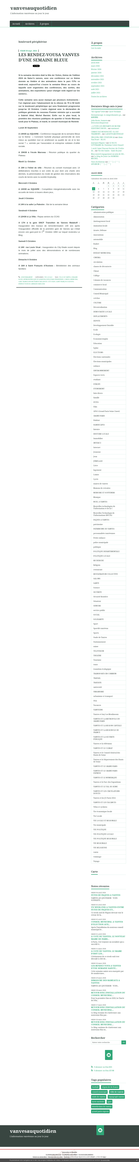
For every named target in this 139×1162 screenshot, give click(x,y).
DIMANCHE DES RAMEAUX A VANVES (105, 981)
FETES (96, 402)
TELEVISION (98, 651)
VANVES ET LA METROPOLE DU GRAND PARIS (106, 720)
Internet (96, 447)
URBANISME (98, 691)
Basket (96, 244)
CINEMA (96, 257)
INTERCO (97, 443)
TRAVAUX (97, 682)
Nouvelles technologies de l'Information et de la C (104, 507)
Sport (95, 624)
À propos (44, 23)
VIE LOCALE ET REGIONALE (105, 820)
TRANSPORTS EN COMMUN (104, 673)
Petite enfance (99, 538)
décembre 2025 (97, 76)
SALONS (96, 578)
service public (99, 610)
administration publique (103, 212)
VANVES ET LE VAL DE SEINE (105, 786)
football (95, 1087)
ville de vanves (65, 277)
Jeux (95, 456)
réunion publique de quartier (34, 279)
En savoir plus (105, 1160)
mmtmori (115, 128)
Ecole (95, 330)
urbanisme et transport (103, 696)
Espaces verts (99, 375)
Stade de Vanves (100, 637)
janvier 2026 (96, 73)
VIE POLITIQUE (99, 829)
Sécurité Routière (100, 596)
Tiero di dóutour (98, 162)
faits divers (98, 393)
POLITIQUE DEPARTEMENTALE (106, 551)
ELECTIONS (98, 352)
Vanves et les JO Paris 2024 (104, 798)
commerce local (100, 284)
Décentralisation (100, 307)
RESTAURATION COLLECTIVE (105, 574)
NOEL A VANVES (100, 502)
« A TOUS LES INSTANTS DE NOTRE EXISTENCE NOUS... (106, 127)
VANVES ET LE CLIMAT (103, 748)
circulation (97, 262)
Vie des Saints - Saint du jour (110, 150)
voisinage (97, 857)
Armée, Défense (100, 230)
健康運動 (94, 117)
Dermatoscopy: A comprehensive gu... (106, 115)
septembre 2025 (97, 86)
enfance (96, 366)
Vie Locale (48, 277)
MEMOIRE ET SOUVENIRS (104, 492)
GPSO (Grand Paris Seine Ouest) (106, 411)
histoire (96, 429)
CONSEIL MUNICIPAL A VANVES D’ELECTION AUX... (107, 923)
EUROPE (96, 384)
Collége (96, 275)
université (97, 687)
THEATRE (97, 655)
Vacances (97, 705)
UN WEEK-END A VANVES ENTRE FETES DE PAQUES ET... (107, 908)
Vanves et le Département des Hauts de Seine (108, 760)
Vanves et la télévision (102, 743)
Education (97, 343)
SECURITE (97, 592)
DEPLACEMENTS (100, 316)
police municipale (100, 542)
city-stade (51, 281)
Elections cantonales (101, 357)
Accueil (16, 23)
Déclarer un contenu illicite (40, 1157)
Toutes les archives (99, 96)
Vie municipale (99, 825)
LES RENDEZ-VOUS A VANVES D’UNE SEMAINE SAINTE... (106, 966)
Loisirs (96, 474)
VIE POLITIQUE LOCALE (103, 834)
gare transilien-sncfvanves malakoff (32, 281)
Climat (96, 271)
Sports (96, 633)
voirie (95, 852)
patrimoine (98, 524)
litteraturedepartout (99, 123)
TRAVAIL (97, 678)
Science (96, 587)
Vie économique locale (102, 811)
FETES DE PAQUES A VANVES (105, 895)
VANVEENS (98, 710)
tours (95, 664)
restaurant (97, 569)
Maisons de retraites (101, 488)
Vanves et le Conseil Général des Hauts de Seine (106, 754)
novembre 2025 (97, 79)
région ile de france (110, 1087)
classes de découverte (102, 266)
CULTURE (97, 303)
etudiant (96, 379)
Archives (29, 23)
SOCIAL (96, 615)
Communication (100, 289)
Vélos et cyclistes (100, 807)
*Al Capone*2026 (98, 111)
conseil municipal (71, 279)
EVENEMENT (98, 388)
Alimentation (98, 217)
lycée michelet (98, 1101)
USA (95, 701)
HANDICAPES (99, 425)
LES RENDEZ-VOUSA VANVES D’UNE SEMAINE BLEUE (48, 57)
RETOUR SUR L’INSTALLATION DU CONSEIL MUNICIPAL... (108, 993)
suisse (95, 646)
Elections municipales (102, 361)
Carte (94, 871)
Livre (95, 465)
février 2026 (96, 69)
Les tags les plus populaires (86, 1154)
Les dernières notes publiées (70, 1154)
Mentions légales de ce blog (55, 1157)
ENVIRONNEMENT (101, 370)
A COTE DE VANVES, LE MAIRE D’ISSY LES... (106, 952)
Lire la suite (96, 48)
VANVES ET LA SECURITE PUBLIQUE (103, 738)
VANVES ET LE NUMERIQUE (105, 777)
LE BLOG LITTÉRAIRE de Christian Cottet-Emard (107, 144)
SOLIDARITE (98, 619)
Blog (95, 248)
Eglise (95, 348)
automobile (98, 239)
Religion (96, 565)
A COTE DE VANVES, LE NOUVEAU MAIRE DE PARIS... (108, 937)
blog (104, 1157)
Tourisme (97, 660)
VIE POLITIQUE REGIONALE (105, 838)
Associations (98, 235)
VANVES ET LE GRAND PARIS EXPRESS (105, 772)
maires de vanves (100, 483)
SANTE (96, 583)
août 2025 (95, 89)
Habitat (96, 420)
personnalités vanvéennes (104, 533)
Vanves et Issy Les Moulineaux (105, 714)
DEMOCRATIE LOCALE (102, 311)
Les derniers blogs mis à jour (53, 1154)
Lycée (95, 479)
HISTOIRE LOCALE (101, 434)
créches (96, 298)
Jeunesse (97, 452)
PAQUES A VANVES (101, 520)
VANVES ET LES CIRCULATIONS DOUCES (106, 792)
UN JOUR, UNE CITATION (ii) (103, 137)
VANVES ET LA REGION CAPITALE (107, 725)
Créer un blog (65, 1152)
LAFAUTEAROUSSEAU (114, 134)
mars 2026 (95, 66)
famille (96, 397)
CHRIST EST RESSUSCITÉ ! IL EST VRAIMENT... (105, 133)
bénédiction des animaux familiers (31, 284)
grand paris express (100, 1111)
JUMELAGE (98, 461)
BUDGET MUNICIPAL (102, 253)
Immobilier (98, 438)
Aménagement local (101, 221)
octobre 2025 (96, 82)
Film (95, 407)
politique (97, 547)
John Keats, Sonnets (99, 120)
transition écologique (102, 669)
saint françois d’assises (65, 281)
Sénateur (97, 601)
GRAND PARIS (99, 416)
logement (97, 470)
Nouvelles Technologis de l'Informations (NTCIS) (103, 514)
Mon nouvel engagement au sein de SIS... (108, 154)
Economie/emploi (100, 339)
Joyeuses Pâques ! (98, 143)
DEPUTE (96, 321)
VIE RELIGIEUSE (100, 847)
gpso (110, 1101)
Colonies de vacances (102, 280)
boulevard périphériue (55, 279)
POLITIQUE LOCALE (101, 556)
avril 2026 (95, 63)
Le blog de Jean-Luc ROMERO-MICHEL (105, 157)
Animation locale (100, 226)
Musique (97, 497)
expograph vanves (116, 1097)
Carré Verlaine (115, 111)
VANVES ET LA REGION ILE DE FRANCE (106, 731)
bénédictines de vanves (101, 1106)
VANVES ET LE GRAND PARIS (105, 766)
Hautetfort (74, 1152)
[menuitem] (16, 24)
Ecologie (96, 334)
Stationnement (99, 642)
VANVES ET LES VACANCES (104, 802)
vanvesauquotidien (33, 8)
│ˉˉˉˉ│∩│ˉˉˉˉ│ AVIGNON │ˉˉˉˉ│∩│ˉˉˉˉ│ (105, 163)
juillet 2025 (95, 93)
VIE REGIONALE (100, 843)
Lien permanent (25, 277)
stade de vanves (98, 1097)
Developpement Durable (103, 325)
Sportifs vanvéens (100, 628)
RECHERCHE (98, 560)
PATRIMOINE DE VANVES (103, 529)
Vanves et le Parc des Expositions (107, 782)
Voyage (96, 861)
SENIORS (97, 606)
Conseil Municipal (100, 293)
